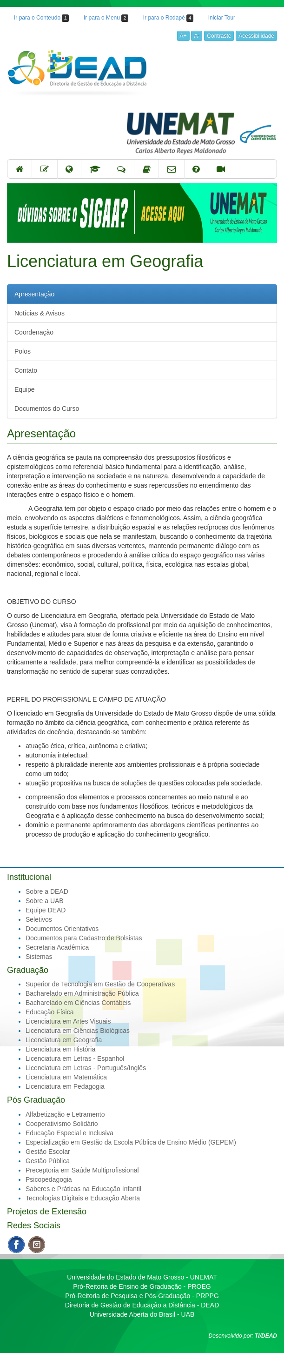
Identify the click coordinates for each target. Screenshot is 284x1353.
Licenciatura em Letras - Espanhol (75, 1058)
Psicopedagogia (49, 1179)
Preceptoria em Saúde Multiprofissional (82, 1170)
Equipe (24, 389)
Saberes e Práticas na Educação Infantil (83, 1188)
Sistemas (39, 956)
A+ (183, 36)
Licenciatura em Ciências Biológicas (78, 1030)
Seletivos (39, 919)
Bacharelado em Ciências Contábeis (78, 1002)
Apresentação (34, 294)
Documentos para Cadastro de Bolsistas (84, 938)
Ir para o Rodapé (168, 18)
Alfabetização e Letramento (65, 1114)
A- (196, 36)
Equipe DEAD (46, 910)
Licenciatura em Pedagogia (65, 1086)
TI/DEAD (266, 1336)
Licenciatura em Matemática (66, 1077)
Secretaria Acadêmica (57, 947)
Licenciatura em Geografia (64, 1040)
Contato (25, 370)
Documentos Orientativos (62, 928)
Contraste (219, 36)
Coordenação (33, 332)
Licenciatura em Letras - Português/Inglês (86, 1068)
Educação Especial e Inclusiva (69, 1133)
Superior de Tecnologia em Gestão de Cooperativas (100, 984)
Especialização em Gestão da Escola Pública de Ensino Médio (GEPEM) (131, 1142)
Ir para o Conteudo (41, 18)
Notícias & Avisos (39, 313)
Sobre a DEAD (47, 891)
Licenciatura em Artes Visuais (68, 1021)
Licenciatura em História (60, 1049)
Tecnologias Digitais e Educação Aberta (83, 1198)
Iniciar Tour (221, 17)
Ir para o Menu (106, 18)
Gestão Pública (48, 1161)
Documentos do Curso (46, 408)
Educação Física (50, 1012)
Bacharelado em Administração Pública (82, 993)
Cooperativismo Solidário (62, 1123)
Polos (22, 351)
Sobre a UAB (45, 900)
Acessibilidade (256, 36)
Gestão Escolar (48, 1151)
